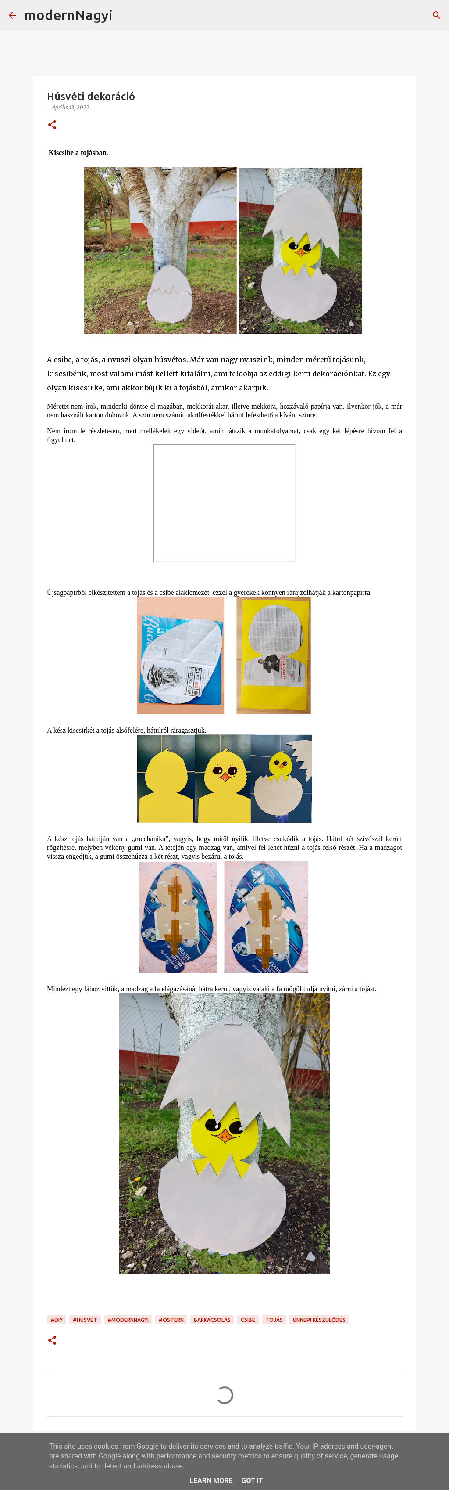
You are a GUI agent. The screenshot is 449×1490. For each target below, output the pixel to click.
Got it (252, 1480)
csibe (248, 1320)
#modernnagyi (128, 1320)
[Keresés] (125, 15)
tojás (274, 1320)
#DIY (56, 1320)
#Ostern (171, 1320)
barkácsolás (212, 1320)
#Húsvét (85, 1320)
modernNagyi (69, 15)
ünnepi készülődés (319, 1320)
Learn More (210, 1480)
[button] (52, 125)
